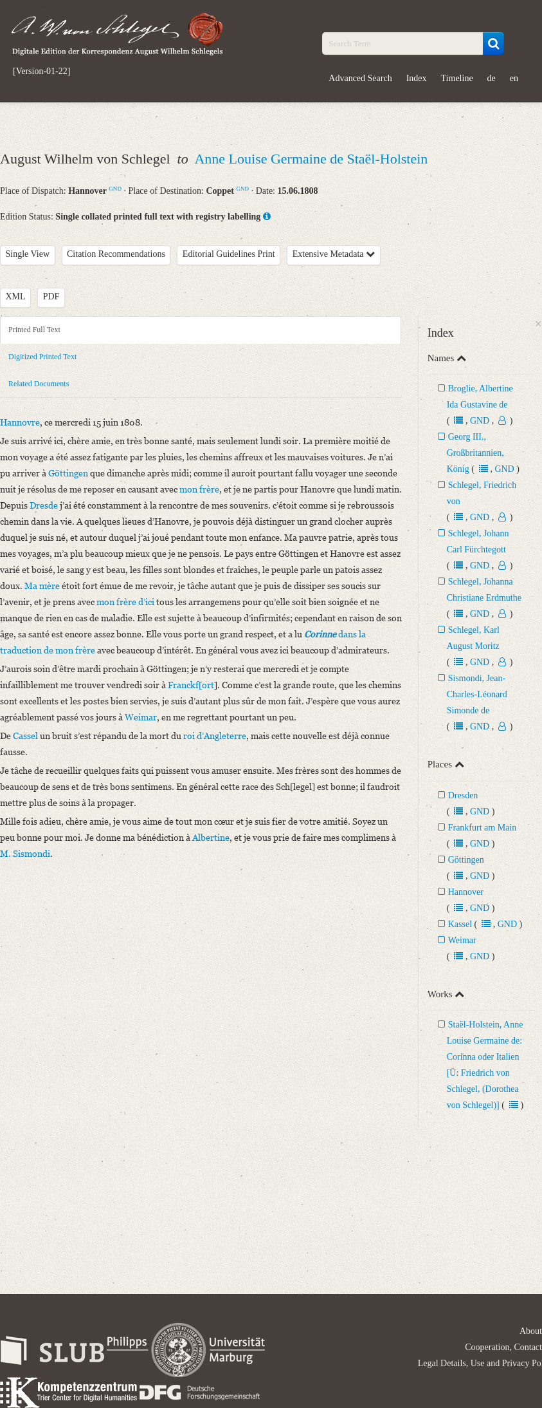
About (530, 1331)
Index (416, 78)
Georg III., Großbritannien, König (475, 453)
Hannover (465, 892)
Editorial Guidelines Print (229, 254)
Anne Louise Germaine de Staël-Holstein (311, 159)
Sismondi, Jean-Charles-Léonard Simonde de (477, 694)
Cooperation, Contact (503, 1347)
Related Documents (38, 383)
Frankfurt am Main (482, 827)
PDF (51, 296)
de (491, 78)
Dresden (463, 795)
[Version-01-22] (41, 71)
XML (16, 296)
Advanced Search (360, 78)
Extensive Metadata (334, 254)
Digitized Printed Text (42, 356)
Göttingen (466, 860)
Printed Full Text (34, 329)
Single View (28, 254)
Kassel (460, 924)
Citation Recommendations (116, 254)
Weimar (462, 940)
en (514, 78)
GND (115, 188)
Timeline (457, 78)
